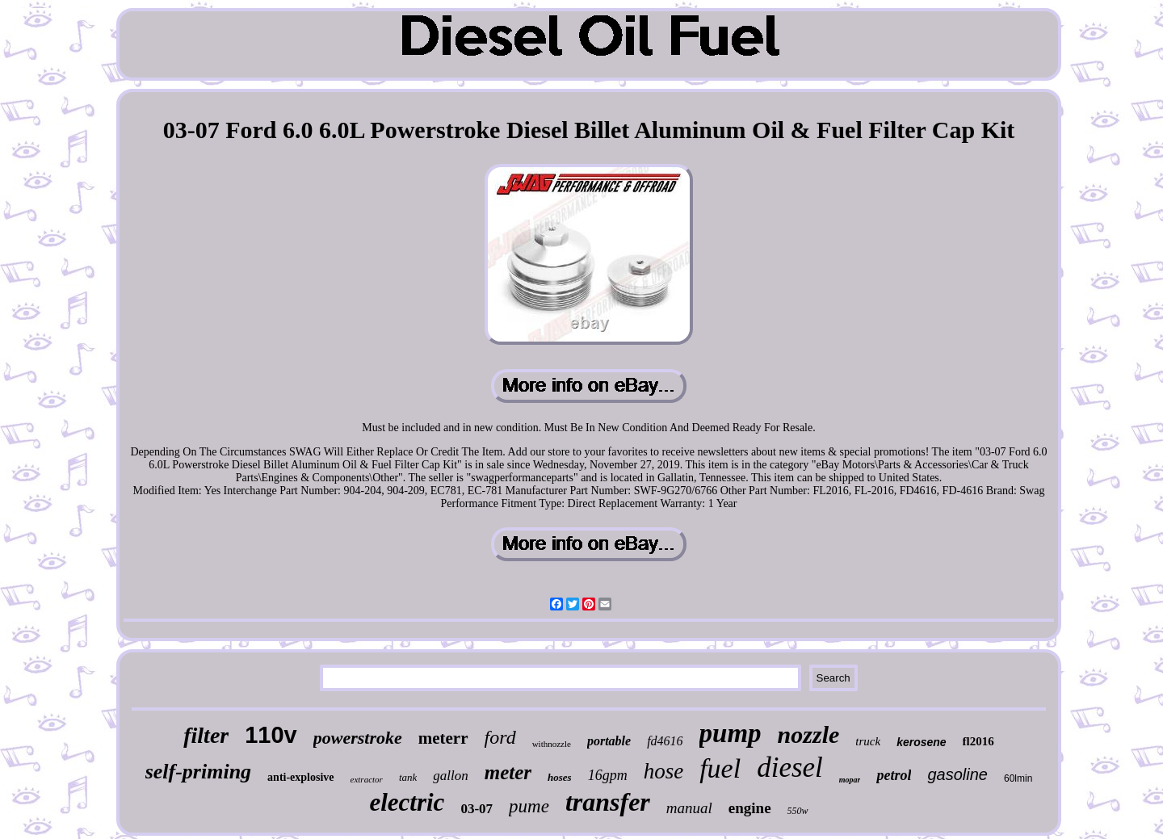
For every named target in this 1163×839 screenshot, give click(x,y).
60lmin (1018, 778)
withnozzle (551, 744)
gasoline (957, 774)
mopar (850, 779)
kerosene (921, 742)
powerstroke (357, 738)
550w (797, 810)
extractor (367, 779)
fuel (720, 768)
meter (508, 772)
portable (609, 741)
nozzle (809, 734)
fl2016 (978, 741)
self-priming (198, 771)
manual (689, 807)
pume (529, 806)
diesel (790, 767)
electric (406, 802)
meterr (443, 738)
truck (867, 741)
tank (408, 777)
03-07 (476, 808)
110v (271, 735)
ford (500, 737)
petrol (893, 775)
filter (206, 735)
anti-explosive (300, 777)
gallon (450, 775)
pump (730, 733)
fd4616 (664, 741)
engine (749, 807)
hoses (560, 777)
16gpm (608, 775)
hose (664, 771)
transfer (607, 801)
